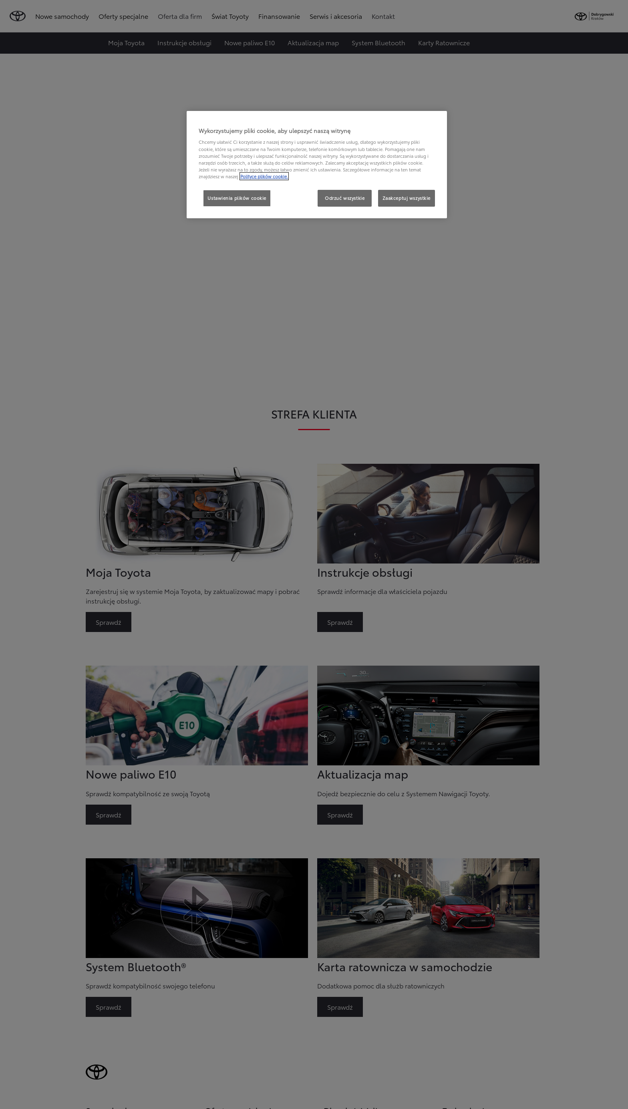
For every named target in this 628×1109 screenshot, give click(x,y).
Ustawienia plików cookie (236, 198)
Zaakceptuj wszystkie (406, 198)
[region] (317, 164)
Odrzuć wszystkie (344, 198)
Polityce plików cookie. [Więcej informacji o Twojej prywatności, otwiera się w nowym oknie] (264, 176)
